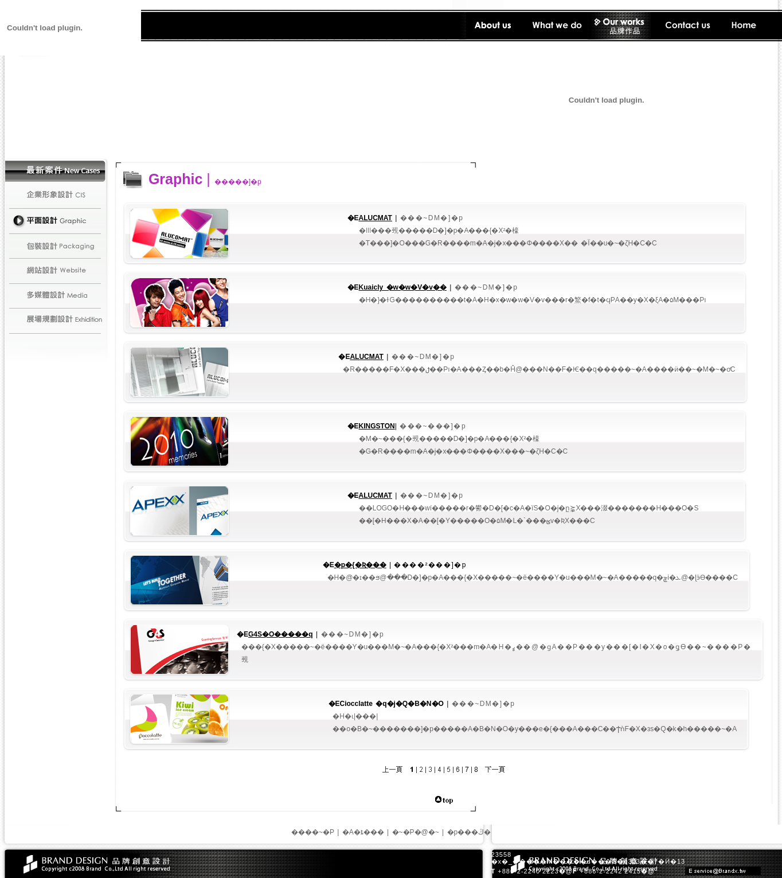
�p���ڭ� (469, 832)
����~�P (312, 832)
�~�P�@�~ (415, 832)
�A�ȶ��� (363, 832)
